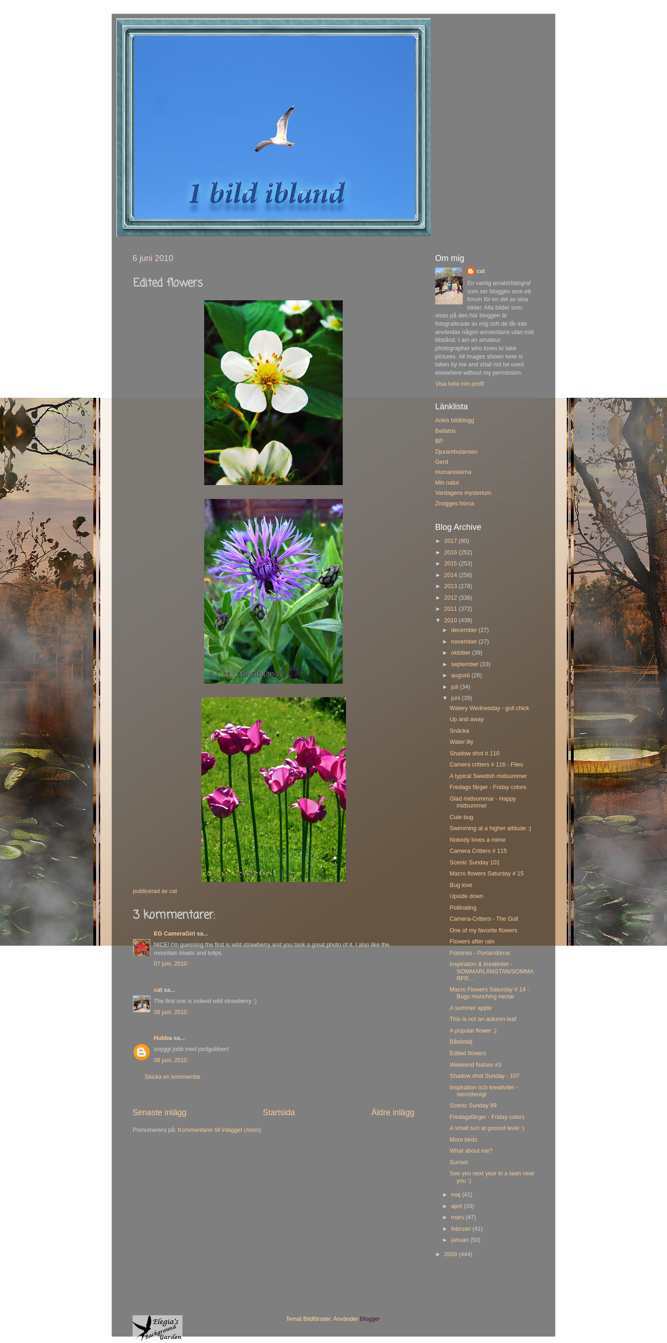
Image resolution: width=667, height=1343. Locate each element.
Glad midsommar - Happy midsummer (482, 802)
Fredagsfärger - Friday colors (486, 1117)
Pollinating (462, 908)
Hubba (163, 1038)
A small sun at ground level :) (486, 1128)
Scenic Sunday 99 (473, 1105)
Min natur (447, 483)
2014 (451, 575)
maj (456, 1194)
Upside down (466, 896)
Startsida (279, 1112)
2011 (451, 609)
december (465, 630)
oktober (462, 653)
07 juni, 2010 (170, 963)
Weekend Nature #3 (475, 1065)
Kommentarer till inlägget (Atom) (219, 1130)
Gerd (441, 462)
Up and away (466, 719)
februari (462, 1229)
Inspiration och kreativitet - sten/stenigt (483, 1091)
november (465, 641)
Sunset (458, 1162)
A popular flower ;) (473, 1030)
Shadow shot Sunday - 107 (484, 1076)
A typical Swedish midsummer (488, 776)
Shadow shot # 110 (474, 753)
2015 (451, 563)
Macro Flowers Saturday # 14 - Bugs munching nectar (489, 993)
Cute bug (461, 817)
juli (455, 687)
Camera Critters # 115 (478, 851)
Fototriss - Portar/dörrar (479, 953)
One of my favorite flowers (483, 930)
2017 (451, 541)
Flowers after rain (471, 941)
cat (158, 990)
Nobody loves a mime (477, 840)
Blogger (370, 1319)
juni (456, 698)
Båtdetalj (460, 1042)
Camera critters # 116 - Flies (486, 764)
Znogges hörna (454, 503)
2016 (451, 552)
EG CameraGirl (174, 933)
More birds (463, 1139)
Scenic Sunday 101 (474, 862)
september (465, 664)
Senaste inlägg (160, 1112)
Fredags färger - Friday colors (487, 787)
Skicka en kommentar (172, 1077)
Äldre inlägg (392, 1112)
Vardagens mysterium (463, 493)
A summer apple (470, 1008)
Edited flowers (467, 1053)
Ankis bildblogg (454, 420)
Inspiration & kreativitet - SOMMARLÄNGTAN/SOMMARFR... (491, 971)
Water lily (461, 742)
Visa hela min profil (459, 384)
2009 (451, 1254)
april (457, 1206)
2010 (451, 620)
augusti (461, 675)
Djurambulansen (456, 452)
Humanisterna (453, 472)
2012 (451, 598)
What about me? (470, 1151)
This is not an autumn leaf (482, 1019)
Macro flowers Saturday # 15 (486, 873)
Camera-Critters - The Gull (483, 919)
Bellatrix (445, 431)
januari (460, 1240)
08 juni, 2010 (170, 1012)
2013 (451, 586)
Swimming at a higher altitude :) (490, 828)
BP (439, 441)
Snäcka (459, 731)
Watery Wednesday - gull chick (489, 708)
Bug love (460, 885)
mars (458, 1217)
